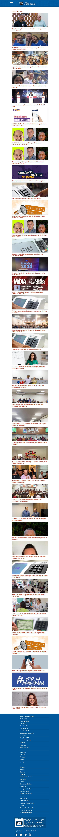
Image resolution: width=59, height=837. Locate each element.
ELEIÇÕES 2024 (17, 11)
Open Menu (11, 3)
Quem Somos (19, 818)
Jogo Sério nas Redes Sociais (25, 831)
